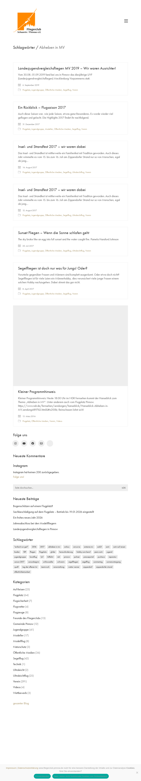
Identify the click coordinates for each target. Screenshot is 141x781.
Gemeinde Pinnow (23, 624)
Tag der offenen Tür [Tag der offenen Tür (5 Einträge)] (29, 567)
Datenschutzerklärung (28, 768)
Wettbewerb (20, 693)
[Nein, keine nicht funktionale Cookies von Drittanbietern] (137, 772)
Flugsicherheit (20, 601)
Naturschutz (19, 647)
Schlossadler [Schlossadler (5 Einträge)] (48, 561)
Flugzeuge (19, 612)
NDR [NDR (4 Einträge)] (58, 556)
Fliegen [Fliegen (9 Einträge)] (32, 552)
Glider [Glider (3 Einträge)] (53, 552)
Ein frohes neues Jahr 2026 (28, 517)
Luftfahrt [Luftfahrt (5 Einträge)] (50, 556)
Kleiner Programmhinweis (36, 392)
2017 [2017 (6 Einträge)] (42, 546)
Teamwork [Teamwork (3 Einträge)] (45, 567)
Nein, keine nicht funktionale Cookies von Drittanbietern (80, 776)
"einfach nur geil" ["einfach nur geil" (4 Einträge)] (21, 546)
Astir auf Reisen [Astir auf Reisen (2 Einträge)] (119, 546)
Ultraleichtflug (78, 172)
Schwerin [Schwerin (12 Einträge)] (60, 561)
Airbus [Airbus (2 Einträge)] (66, 546)
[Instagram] (15, 443)
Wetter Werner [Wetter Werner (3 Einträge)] (73, 567)
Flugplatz (26, 89)
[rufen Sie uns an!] (50, 443)
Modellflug (19, 641)
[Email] (41, 443)
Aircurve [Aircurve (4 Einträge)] (76, 546)
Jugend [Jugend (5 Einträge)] (109, 552)
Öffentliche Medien (53, 89)
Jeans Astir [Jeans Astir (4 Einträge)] (98, 552)
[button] (126, 21)
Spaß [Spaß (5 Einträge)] (16, 567)
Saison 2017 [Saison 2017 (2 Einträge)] (19, 561)
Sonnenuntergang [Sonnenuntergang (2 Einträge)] (114, 561)
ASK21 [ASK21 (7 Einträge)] (99, 546)
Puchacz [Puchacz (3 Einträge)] (101, 556)
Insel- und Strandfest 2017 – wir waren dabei (52, 146)
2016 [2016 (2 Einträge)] (34, 546)
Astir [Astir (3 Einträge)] (107, 546)
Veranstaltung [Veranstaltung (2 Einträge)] (58, 567)
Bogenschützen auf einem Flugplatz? (33, 506)
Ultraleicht (18, 670)
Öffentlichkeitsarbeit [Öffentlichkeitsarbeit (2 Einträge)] (22, 571)
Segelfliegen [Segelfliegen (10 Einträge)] (73, 561)
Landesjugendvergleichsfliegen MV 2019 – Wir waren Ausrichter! (67, 68)
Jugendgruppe (37, 89)
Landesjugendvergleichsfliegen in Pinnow (35, 529)
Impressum (11, 768)
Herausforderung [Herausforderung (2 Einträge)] (66, 552)
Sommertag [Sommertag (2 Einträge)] (98, 561)
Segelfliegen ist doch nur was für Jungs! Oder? (52, 268)
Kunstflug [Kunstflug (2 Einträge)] (33, 556)
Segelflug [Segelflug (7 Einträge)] (85, 561)
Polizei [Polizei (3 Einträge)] (77, 556)
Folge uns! (18, 477)
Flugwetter (19, 606)
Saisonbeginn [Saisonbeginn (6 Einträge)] (33, 561)
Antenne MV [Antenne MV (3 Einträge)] (88, 546)
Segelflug (67, 89)
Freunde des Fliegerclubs (26, 618)
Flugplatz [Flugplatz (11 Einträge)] (43, 552)
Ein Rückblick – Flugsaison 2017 (42, 107)
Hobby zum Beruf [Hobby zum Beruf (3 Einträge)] (83, 552)
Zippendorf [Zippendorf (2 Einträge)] (87, 567)
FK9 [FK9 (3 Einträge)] (25, 552)
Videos (59, 421)
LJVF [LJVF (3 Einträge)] (42, 556)
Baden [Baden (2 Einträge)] (17, 552)
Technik (17, 664)
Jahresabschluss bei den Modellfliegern (34, 523)
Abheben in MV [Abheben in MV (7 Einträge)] (54, 546)
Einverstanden (42, 776)
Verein (75, 89)
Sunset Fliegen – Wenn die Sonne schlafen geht (53, 233)
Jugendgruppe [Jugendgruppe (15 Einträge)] (20, 556)
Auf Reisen (19, 589)
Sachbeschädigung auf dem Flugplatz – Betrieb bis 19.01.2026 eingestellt (53, 512)
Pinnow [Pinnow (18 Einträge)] (67, 556)
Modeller (49, 129)
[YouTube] (24, 443)
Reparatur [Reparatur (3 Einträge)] (112, 556)
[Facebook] (33, 443)
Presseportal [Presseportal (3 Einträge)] (89, 556)
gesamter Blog (21, 703)
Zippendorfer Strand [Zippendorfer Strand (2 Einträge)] (104, 567)
